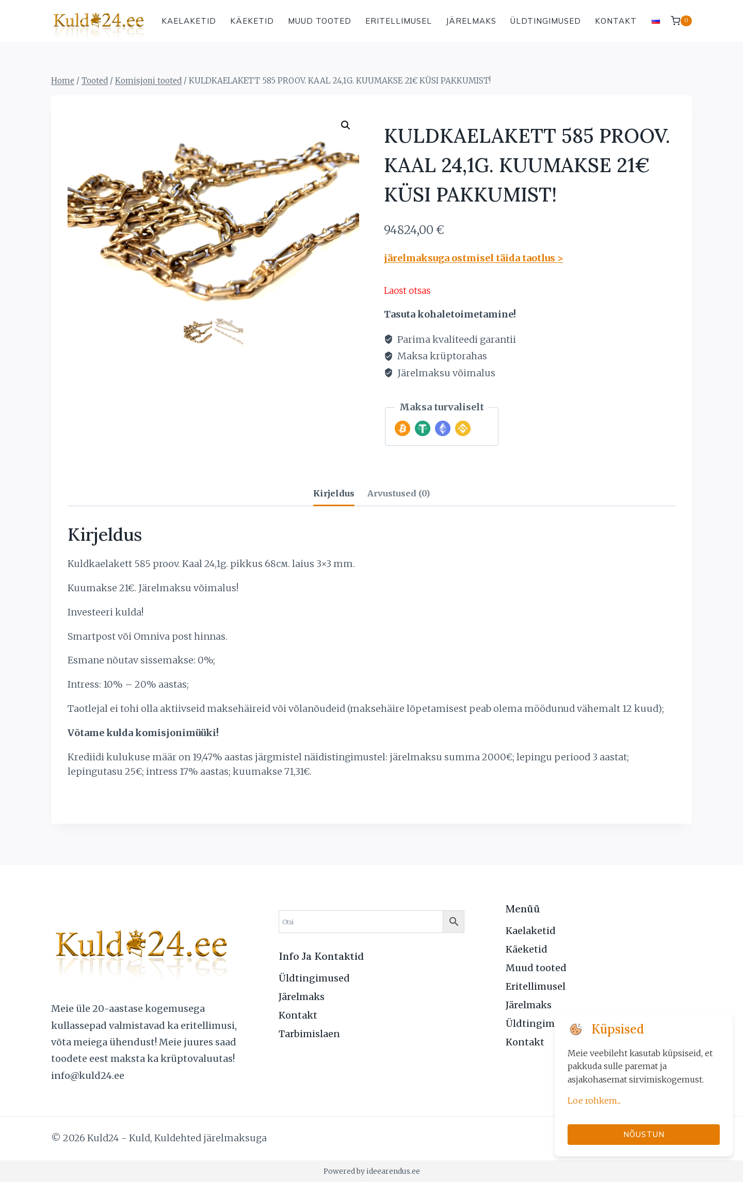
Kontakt (616, 21)
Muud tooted (319, 21)
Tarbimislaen (309, 1034)
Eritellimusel (398, 21)
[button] (345, 125)
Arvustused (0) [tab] (398, 493)
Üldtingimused (545, 21)
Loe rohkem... (594, 1100)
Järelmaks (471, 21)
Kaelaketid (188, 21)
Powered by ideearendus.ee (372, 1171)
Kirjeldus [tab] (333, 493)
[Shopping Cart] (681, 20)
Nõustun (644, 1134)
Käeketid (252, 21)
